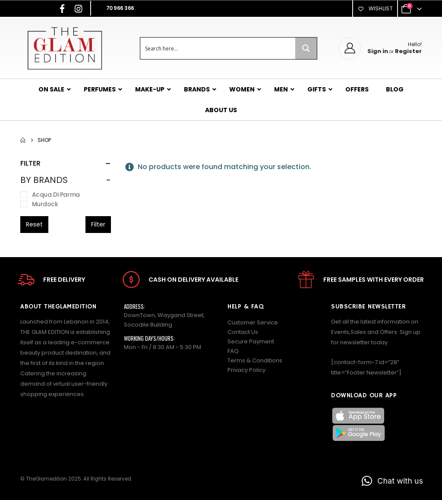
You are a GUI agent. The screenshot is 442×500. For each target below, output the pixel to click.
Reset (34, 224)
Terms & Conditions (254, 360)
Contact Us (242, 332)
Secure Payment (250, 341)
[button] (392, 481)
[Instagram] (78, 8)
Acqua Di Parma (56, 194)
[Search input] (218, 48)
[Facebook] (62, 8)
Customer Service (252, 322)
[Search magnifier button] (306, 48)
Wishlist (375, 8)
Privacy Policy (246, 370)
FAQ (233, 351)
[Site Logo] (64, 48)
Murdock (45, 204)
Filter (98, 224)
